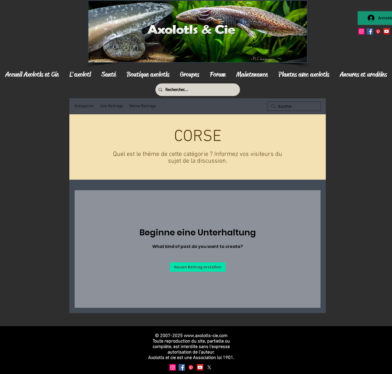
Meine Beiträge (142, 106)
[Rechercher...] (197, 89)
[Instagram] (361, 31)
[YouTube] (386, 31)
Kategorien (84, 106)
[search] (294, 106)
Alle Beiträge (111, 106)
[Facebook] (370, 31)
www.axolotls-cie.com (205, 336)
